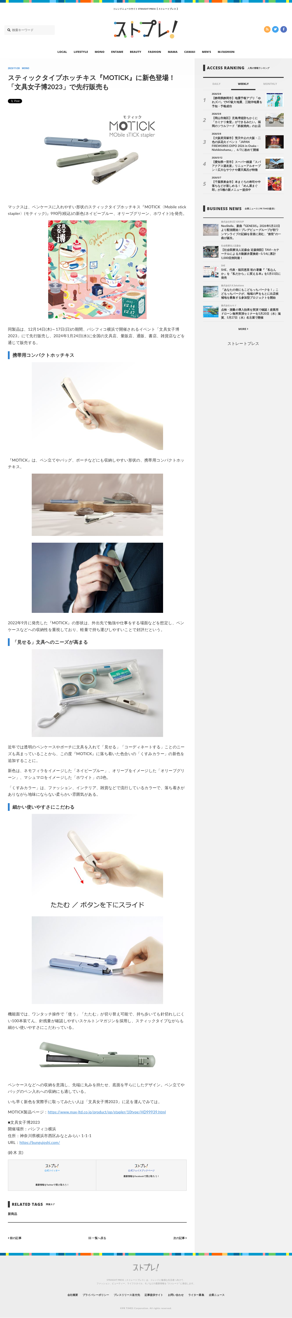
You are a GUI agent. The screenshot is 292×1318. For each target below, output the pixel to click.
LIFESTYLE (81, 52)
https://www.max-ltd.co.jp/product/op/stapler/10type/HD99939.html (111, 1111)
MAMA (173, 52)
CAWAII (189, 52)
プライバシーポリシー (87, 1295)
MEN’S (206, 52)
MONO (99, 52)
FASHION (154, 52)
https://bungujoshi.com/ (41, 1142)
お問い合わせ (180, 1295)
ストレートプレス (243, 344)
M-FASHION (226, 52)
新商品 (12, 1214)
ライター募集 (204, 1295)
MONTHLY (270, 84)
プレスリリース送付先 (123, 1295)
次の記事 (179, 1238)
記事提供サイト (155, 1295)
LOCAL (62, 52)
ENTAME (117, 52)
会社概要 (61, 1295)
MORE (243, 330)
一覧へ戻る (97, 1238)
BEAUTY (135, 52)
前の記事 (15, 1238)
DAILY (216, 84)
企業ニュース (228, 1295)
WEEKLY (243, 84)
